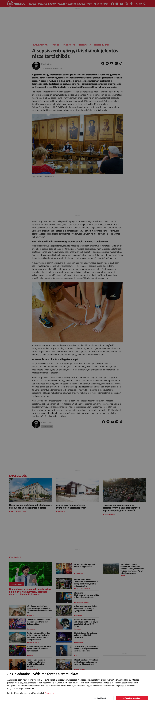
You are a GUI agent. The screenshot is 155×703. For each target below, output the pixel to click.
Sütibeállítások (100, 698)
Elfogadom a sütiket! (131, 698)
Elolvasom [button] (49, 693)
